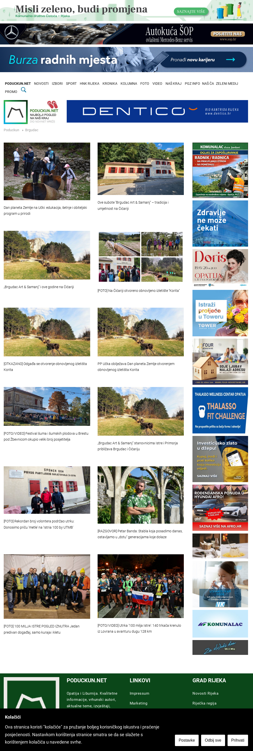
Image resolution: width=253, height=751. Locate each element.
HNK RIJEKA (89, 84)
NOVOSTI (41, 84)
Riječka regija (204, 703)
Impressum (139, 693)
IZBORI (57, 84)
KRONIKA (110, 84)
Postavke (187, 740)
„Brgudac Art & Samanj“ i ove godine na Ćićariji (39, 287)
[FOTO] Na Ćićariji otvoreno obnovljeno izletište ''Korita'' (139, 291)
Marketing (139, 703)
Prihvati (237, 740)
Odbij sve (213, 740)
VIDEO (157, 84)
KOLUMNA (129, 84)
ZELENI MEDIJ (227, 84)
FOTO (144, 84)
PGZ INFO (192, 84)
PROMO (11, 92)
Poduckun (11, 130)
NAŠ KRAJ (174, 84)
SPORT (71, 84)
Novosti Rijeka (205, 693)
